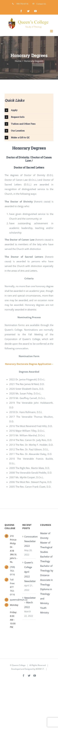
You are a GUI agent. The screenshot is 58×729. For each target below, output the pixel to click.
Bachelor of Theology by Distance (46, 570)
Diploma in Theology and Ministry (46, 596)
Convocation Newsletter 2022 (29, 541)
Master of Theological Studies (46, 547)
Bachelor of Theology (46, 559)
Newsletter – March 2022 (29, 602)
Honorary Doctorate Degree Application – (29, 363)
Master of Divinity (45, 535)
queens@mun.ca (14, 599)
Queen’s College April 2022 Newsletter (29, 572)
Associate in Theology (46, 582)
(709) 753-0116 (12, 571)
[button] (29, 110)
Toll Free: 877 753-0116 (12, 587)
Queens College (19, 665)
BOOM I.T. (40, 669)
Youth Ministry (44, 610)
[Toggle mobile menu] (51, 31)
